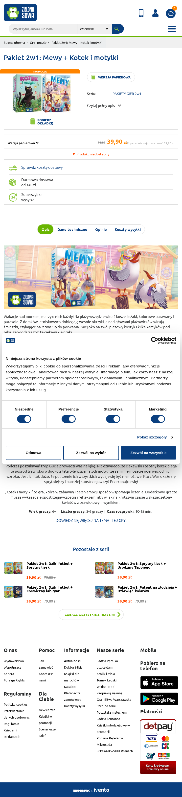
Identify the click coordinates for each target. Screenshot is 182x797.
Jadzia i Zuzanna (108, 719)
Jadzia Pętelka (107, 661)
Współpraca (12, 667)
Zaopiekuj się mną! (110, 693)
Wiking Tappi (106, 686)
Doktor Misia (73, 667)
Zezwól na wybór (91, 453)
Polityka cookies (15, 704)
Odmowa (33, 453)
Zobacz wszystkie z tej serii (90, 614)
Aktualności (72, 661)
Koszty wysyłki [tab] (128, 229)
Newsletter (47, 710)
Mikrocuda (104, 744)
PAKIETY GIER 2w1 (127, 93)
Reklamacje (12, 736)
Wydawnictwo (14, 661)
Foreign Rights (14, 680)
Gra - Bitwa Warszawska (114, 699)
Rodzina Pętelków (110, 738)
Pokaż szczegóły (152, 437)
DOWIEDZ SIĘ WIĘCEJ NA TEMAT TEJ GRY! (91, 520)
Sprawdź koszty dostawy (42, 167)
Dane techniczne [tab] (72, 229)
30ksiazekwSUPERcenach (115, 751)
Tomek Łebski (106, 680)
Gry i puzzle (38, 42)
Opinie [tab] (101, 229)
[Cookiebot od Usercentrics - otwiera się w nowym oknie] (154, 340)
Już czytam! (105, 667)
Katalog (70, 686)
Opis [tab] (45, 229)
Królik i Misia (106, 674)
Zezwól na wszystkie (149, 453)
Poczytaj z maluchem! (112, 712)
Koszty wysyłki (74, 706)
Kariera (9, 674)
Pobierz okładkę (45, 121)
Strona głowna (14, 42)
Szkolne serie (106, 706)
